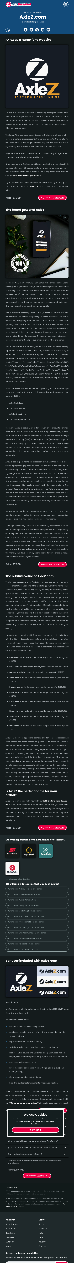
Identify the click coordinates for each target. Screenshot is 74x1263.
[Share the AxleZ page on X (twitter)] (31, 30)
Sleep (8, 1228)
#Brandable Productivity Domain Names (25, 898)
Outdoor (9, 1224)
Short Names (11, 1206)
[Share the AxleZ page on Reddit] (48, 30)
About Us (42, 1211)
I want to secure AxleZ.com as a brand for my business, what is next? (34, 1144)
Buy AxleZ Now (46, 198)
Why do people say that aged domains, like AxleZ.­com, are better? (34, 1109)
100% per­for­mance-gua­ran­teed (24, 1085)
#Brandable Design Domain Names (23, 887)
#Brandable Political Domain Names (23, 926)
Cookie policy (25, 1121)
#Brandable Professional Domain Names (25, 904)
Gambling (10, 1215)
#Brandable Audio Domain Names (23, 882)
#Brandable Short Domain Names (22, 931)
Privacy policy (36, 1121)
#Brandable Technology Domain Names (25, 909)
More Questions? (16, 1152)
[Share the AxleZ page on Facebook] (25, 30)
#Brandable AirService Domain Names (24, 871)
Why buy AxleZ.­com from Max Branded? (27, 1101)
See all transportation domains (17, 861)
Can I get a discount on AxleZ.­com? (25, 1136)
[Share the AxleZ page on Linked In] (42, 30)
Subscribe (62, 1246)
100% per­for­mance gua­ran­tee (27, 175)
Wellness (9, 1219)
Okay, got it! (35, 1129)
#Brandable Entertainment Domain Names (26, 915)
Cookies (42, 1228)
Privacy (42, 1224)
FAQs (40, 1215)
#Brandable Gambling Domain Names (24, 920)
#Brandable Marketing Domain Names (24, 893)
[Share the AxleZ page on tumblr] (37, 30)
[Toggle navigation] (66, 4)
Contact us (34, 186)
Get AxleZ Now (47, 1093)
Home (41, 1206)
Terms (41, 1219)
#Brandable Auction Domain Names (23, 876)
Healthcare (10, 1211)
